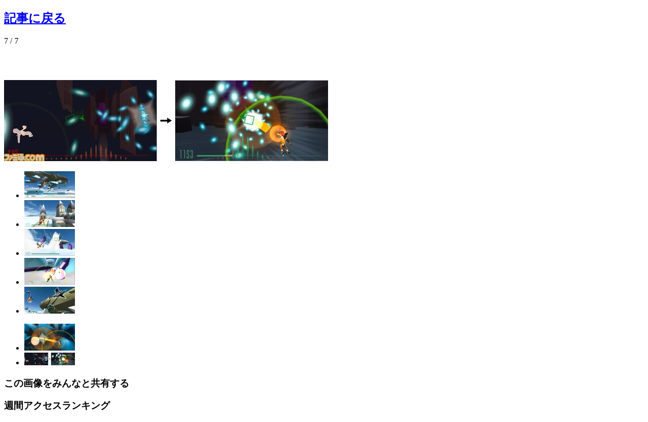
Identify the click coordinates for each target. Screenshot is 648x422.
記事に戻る (35, 18)
